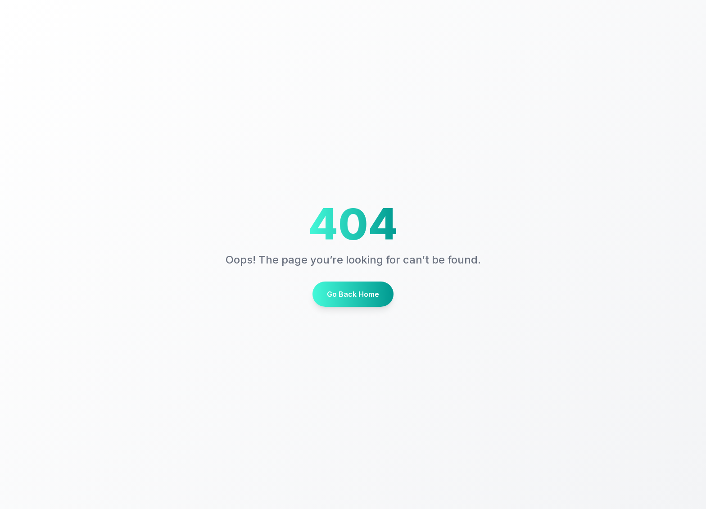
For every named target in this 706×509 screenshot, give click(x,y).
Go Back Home (353, 294)
